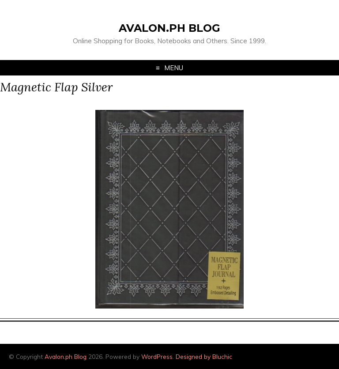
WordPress (157, 356)
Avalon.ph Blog (169, 28)
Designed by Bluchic (204, 356)
